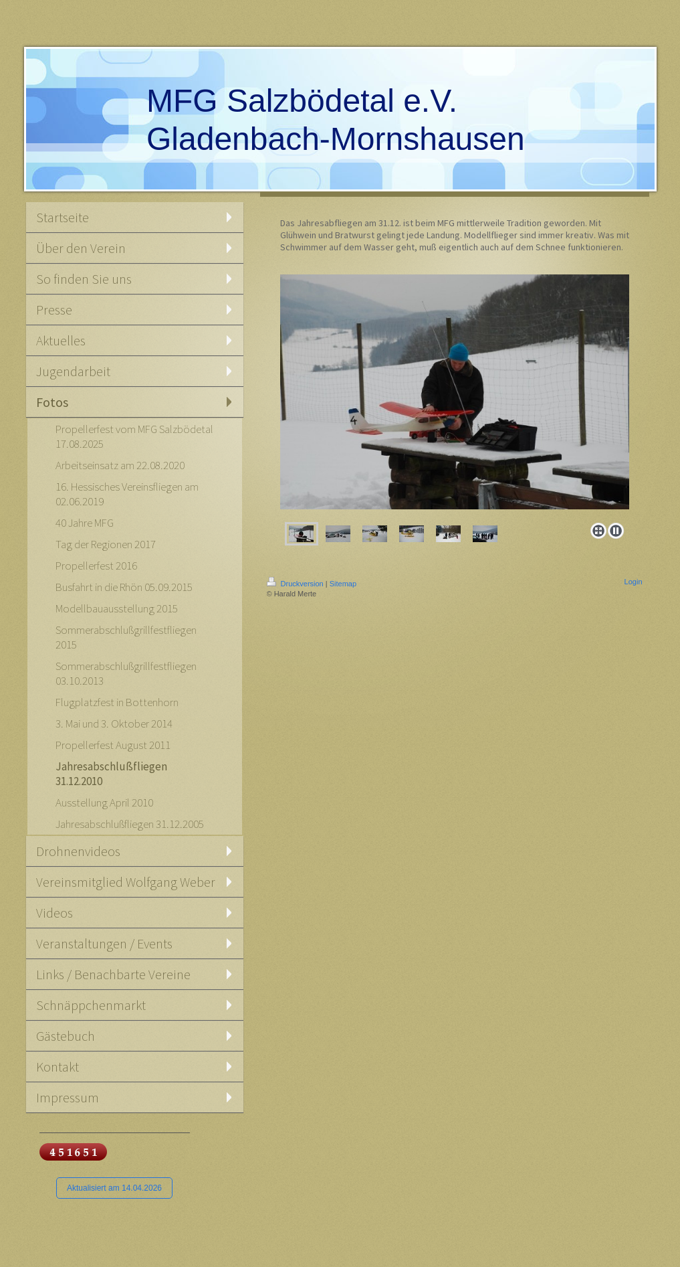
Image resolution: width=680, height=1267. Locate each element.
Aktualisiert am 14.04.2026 (114, 1188)
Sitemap (343, 584)
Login (634, 582)
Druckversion (296, 584)
